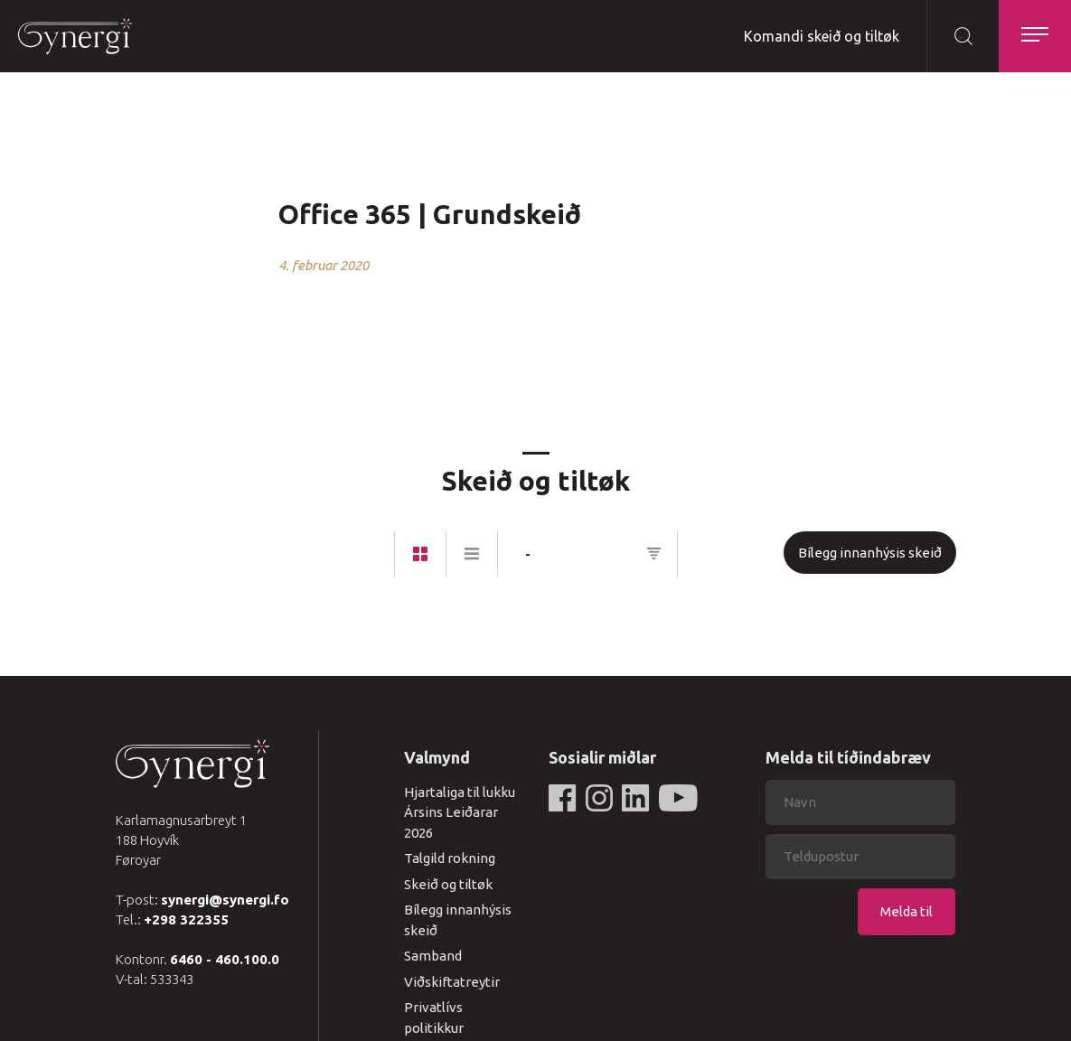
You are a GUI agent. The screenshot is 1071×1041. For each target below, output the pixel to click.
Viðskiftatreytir (452, 981)
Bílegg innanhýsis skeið (870, 552)
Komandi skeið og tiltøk (821, 36)
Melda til (906, 911)
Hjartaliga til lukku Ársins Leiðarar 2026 (459, 812)
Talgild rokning (449, 858)
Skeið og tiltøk (448, 884)
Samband (433, 955)
